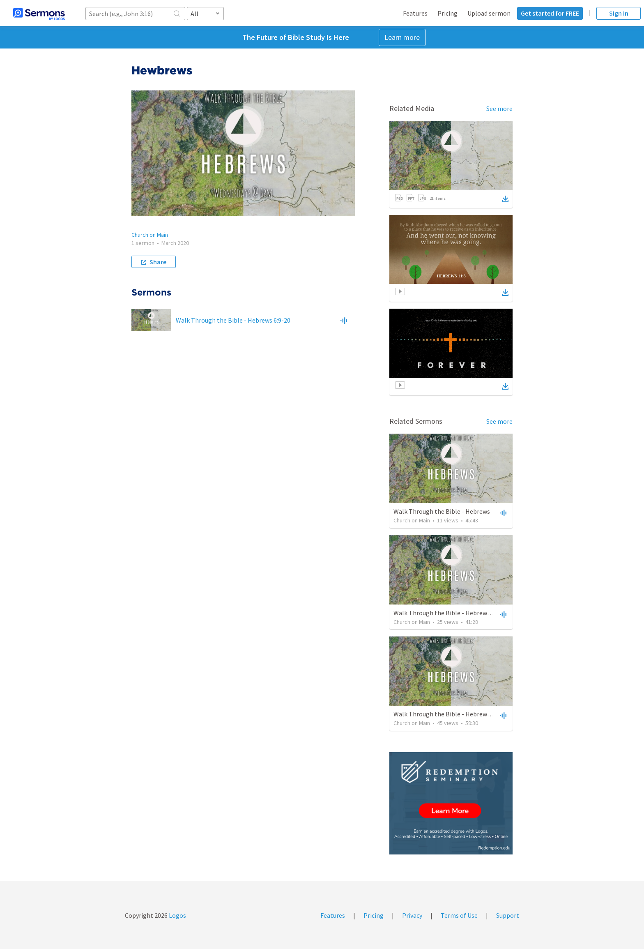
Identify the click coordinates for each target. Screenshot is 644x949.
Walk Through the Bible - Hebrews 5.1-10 (450, 714)
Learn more (402, 37)
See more (499, 108)
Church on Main (149, 234)
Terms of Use (459, 915)
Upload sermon (489, 13)
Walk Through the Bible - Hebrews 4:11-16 (452, 613)
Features (415, 13)
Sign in (618, 13)
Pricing (447, 13)
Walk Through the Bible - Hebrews (441, 511)
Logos (177, 915)
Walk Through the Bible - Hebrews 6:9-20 (233, 320)
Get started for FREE (550, 13)
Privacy (412, 915)
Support (507, 915)
